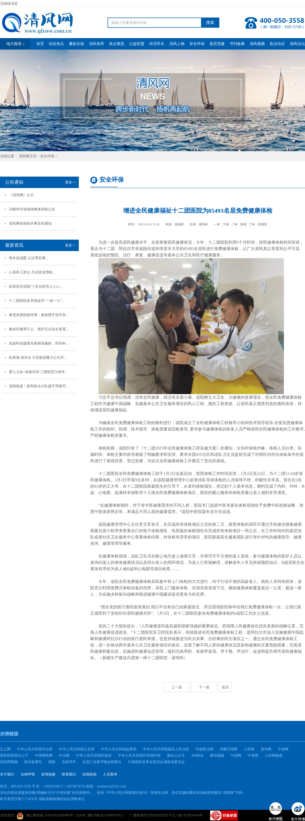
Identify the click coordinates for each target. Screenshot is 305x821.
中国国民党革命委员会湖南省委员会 (156, 762)
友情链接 (48, 774)
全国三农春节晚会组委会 (101, 762)
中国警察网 (44, 755)
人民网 (249, 749)
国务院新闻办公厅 (14, 755)
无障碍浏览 (9, 4)
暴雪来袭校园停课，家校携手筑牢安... (39, 315)
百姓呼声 (69, 762)
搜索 (210, 22)
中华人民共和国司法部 (35, 749)
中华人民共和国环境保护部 (139, 755)
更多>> (70, 182)
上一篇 (176, 687)
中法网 (64, 755)
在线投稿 (89, 774)
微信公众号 (176, 755)
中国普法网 (204, 749)
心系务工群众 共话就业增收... (32, 272)
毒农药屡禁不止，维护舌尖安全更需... (39, 329)
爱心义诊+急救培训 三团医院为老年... (38, 372)
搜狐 (51, 762)
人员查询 (110, 774)
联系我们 (69, 774)
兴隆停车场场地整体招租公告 (32, 209)
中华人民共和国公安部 (77, 749)
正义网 (5, 749)
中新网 (283, 749)
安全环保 (47, 156)
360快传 (197, 755)
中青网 (253, 755)
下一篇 (204, 687)
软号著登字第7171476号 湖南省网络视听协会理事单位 (42, 799)
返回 (225, 687)
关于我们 (7, 774)
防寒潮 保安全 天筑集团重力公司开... (38, 358)
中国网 (236, 755)
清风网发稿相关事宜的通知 (30, 223)
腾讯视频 (217, 755)
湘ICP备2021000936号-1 (105, 815)
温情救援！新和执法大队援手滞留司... (39, 386)
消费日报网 (228, 749)
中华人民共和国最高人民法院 (166, 749)
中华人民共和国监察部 (118, 749)
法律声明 (28, 774)
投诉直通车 (33, 762)
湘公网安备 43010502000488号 (45, 815)
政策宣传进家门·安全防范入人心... (35, 286)
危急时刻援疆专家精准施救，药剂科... (39, 343)
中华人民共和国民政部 (94, 755)
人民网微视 (273, 755)
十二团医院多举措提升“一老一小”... (37, 301)
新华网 (266, 749)
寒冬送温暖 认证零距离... (28, 258)
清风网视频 (9, 762)
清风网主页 (28, 156)
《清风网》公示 (21, 195)
